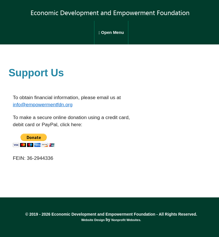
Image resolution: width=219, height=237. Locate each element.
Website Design (93, 220)
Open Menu (111, 32)
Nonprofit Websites (125, 220)
